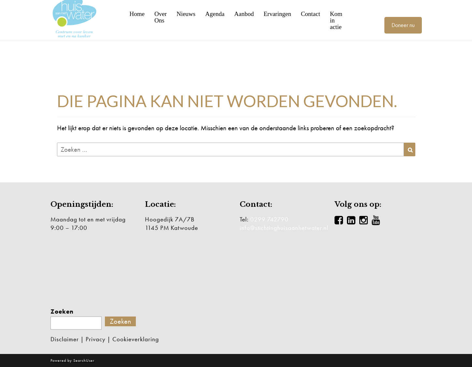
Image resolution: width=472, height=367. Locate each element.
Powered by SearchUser (72, 360)
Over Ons (160, 17)
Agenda (214, 14)
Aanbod (244, 14)
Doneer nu (403, 25)
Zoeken (62, 311)
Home (137, 14)
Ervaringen (277, 14)
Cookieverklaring (135, 339)
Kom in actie (336, 20)
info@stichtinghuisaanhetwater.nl (284, 228)
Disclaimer (64, 339)
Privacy (96, 339)
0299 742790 (269, 219)
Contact (310, 14)
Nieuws (186, 14)
